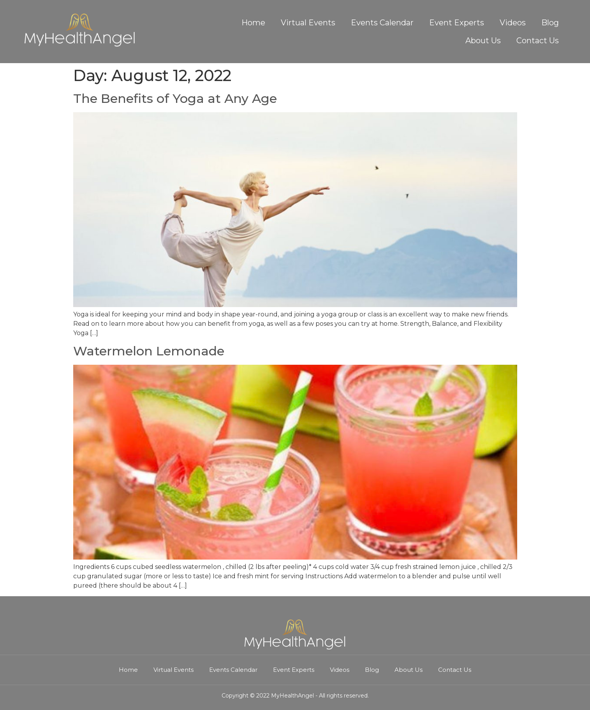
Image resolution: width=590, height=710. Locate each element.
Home (253, 22)
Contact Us (537, 40)
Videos (513, 22)
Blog (550, 22)
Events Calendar (382, 22)
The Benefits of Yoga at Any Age (175, 98)
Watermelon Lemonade (148, 351)
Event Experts (456, 22)
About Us (483, 40)
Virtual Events (308, 22)
